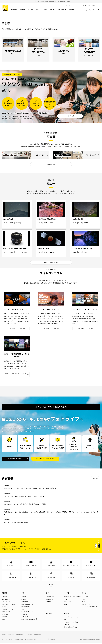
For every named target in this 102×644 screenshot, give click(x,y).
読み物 (83, 602)
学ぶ (37, 9)
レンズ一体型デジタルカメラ (9, 605)
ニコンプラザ (85, 597)
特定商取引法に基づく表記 (70, 628)
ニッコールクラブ (68, 602)
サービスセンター (25, 607)
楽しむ (52, 9)
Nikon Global (96, 6)
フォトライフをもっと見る (51, 259)
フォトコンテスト (86, 605)
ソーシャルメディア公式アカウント (72, 597)
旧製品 (3, 620)
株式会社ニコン (86, 6)
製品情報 (22, 9)
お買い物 (71, 9)
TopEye (65, 605)
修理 (22, 610)
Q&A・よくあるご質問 (27, 605)
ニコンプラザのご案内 (69, 116)
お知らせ (23, 597)
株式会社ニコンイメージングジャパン (24, 635)
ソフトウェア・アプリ (7, 610)
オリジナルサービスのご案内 (71, 623)
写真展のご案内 (51, 164)
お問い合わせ (24, 602)
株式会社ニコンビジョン (39, 635)
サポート (30, 9)
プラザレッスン (49, 602)
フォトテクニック (50, 597)
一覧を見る (95, 479)
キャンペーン (61, 9)
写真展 (83, 600)
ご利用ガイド (67, 625)
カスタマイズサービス (27, 612)
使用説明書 (24, 615)
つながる (44, 9)
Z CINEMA (4, 597)
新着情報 (14, 9)
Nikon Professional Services (28, 620)
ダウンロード (24, 617)
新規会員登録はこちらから (15, 459)
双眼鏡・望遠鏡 (6, 612)
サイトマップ (44, 640)
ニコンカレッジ (49, 600)
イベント (66, 600)
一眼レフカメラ (6, 602)
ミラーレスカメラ (6, 600)
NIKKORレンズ (5, 607)
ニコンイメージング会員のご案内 (45, 459)
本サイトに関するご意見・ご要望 (32, 640)
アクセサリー (5, 617)
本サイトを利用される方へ (7, 640)
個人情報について (19, 640)
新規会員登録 (89, 546)
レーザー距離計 (6, 615)
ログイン (68, 546)
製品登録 (23, 600)
